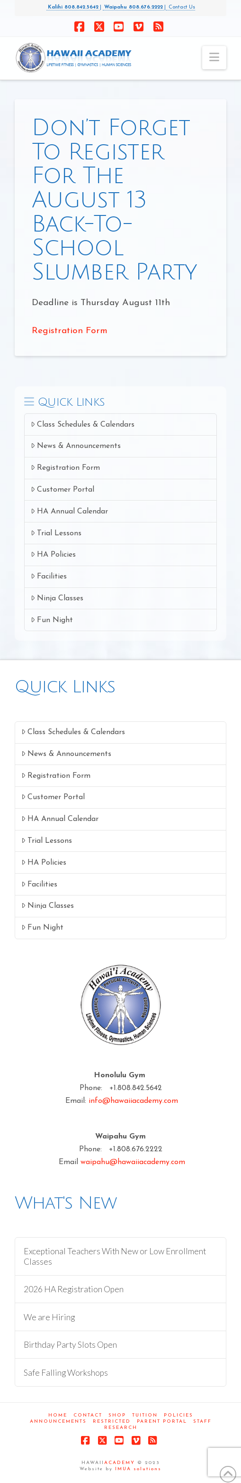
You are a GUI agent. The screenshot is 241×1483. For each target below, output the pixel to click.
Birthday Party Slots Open (70, 1345)
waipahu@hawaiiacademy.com (132, 1162)
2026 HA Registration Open (74, 1289)
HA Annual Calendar (69, 511)
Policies (178, 1415)
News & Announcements (76, 446)
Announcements (58, 1421)
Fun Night (52, 620)
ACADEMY (119, 1462)
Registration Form (69, 331)
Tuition (145, 1415)
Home (57, 1415)
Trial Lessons (56, 533)
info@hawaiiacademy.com (133, 1101)
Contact (87, 1415)
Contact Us (180, 7)
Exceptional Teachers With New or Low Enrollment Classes (115, 1256)
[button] (214, 57)
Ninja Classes (57, 598)
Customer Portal (62, 489)
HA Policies (53, 554)
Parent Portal (162, 1421)
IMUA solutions (138, 1469)
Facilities (49, 576)
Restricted (112, 1421)
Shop (117, 1415)
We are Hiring (49, 1317)
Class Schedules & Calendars (82, 424)
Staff (202, 1421)
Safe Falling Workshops (66, 1373)
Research (120, 1427)
